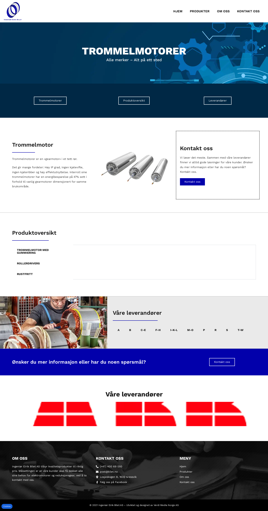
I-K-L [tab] (174, 330)
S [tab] (227, 330)
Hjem (177, 11)
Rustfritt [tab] (25, 274)
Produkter (200, 11)
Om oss (223, 11)
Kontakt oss (248, 11)
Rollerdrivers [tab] (28, 263)
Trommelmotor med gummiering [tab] (33, 251)
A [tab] (118, 330)
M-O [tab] (190, 330)
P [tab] (204, 330)
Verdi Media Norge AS (166, 505)
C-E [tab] (143, 330)
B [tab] (130, 330)
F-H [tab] (158, 330)
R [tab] (215, 330)
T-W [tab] (240, 330)
